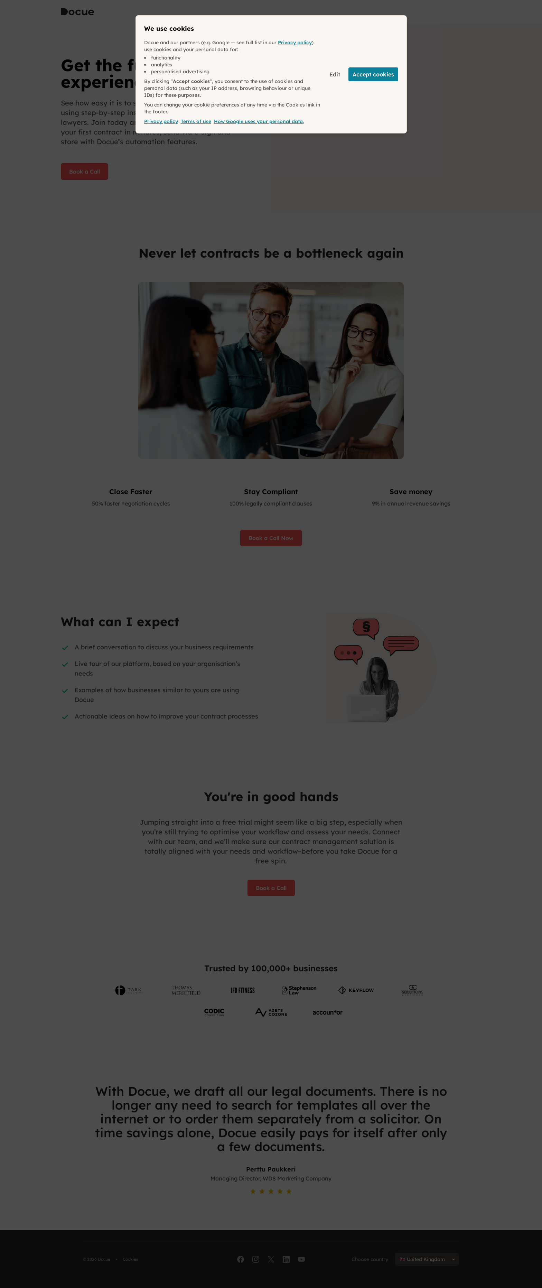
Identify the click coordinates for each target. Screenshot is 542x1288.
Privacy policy (295, 42)
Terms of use (196, 121)
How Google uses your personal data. (259, 121)
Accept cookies (373, 74)
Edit (334, 74)
